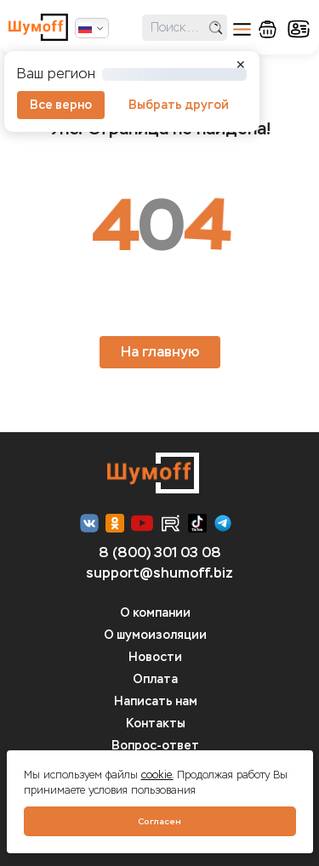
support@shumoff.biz (159, 573)
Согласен (159, 821)
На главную (160, 352)
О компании (155, 613)
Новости (155, 657)
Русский (85, 28)
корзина (267, 29)
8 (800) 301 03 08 (160, 552)
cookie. (157, 775)
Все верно (61, 105)
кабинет (298, 29)
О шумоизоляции (155, 635)
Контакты (155, 723)
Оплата (155, 679)
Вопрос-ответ (155, 745)
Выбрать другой (178, 105)
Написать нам (155, 701)
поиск (215, 27)
